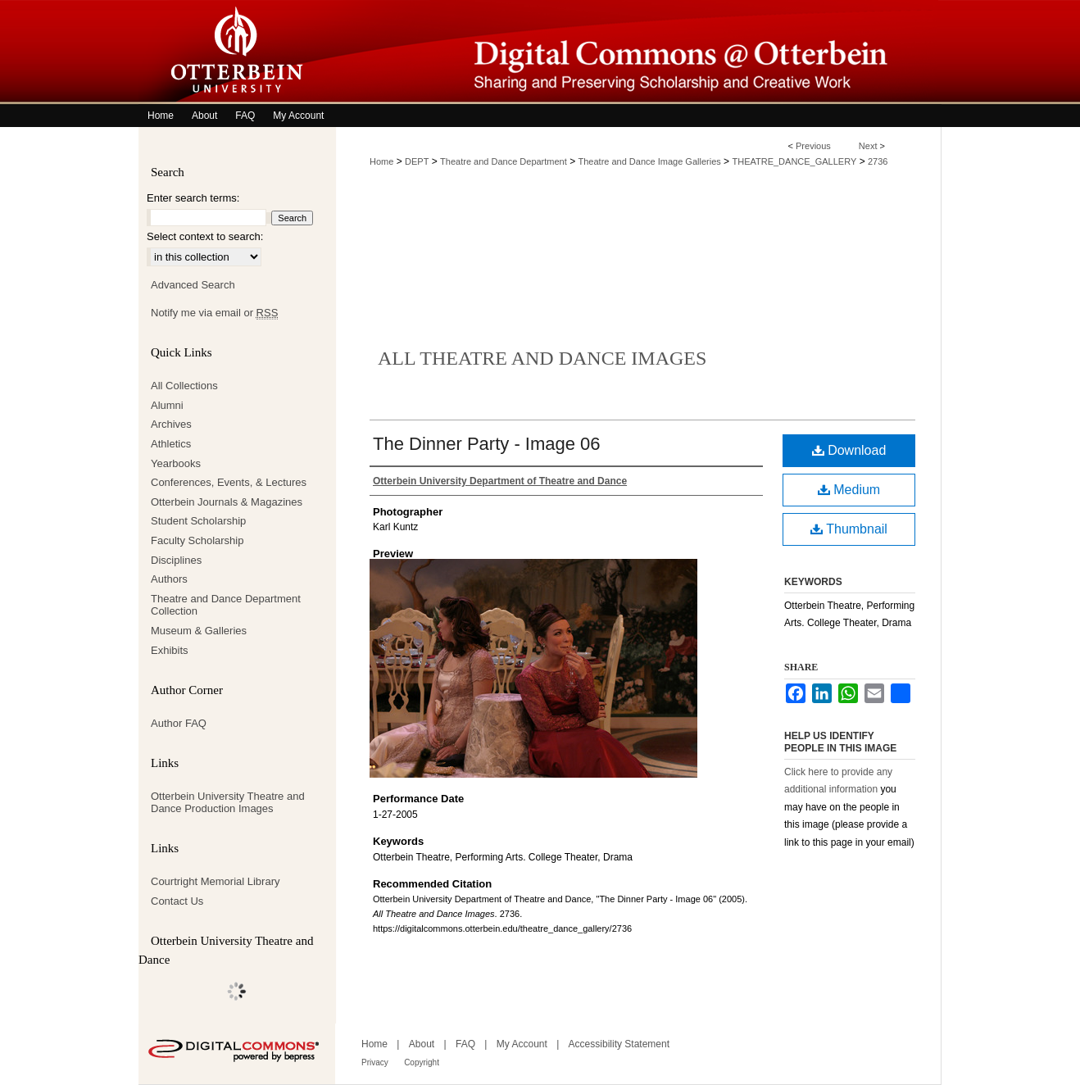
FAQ (465, 1044)
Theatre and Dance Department (503, 161)
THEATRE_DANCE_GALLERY (794, 161)
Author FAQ (178, 723)
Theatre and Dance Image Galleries (650, 161)
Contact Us (177, 901)
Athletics (171, 444)
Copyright (421, 1062)
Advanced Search (193, 285)
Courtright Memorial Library (215, 881)
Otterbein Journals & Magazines (226, 502)
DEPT (417, 161)
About (421, 1044)
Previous (813, 146)
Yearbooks (176, 463)
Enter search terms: (193, 198)
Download (849, 450)
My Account (522, 1044)
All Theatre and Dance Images (542, 358)
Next (868, 146)
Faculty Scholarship (197, 540)
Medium (849, 490)
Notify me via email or (214, 313)
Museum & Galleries (199, 630)
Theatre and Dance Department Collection (226, 605)
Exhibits (169, 650)
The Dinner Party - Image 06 (487, 444)
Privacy (374, 1062)
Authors (169, 579)
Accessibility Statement (619, 1044)
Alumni (167, 405)
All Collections (184, 385)
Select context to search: (205, 236)
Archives (171, 424)
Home (381, 161)
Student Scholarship (198, 521)
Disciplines (176, 560)
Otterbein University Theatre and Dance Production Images (228, 802)
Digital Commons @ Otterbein (638, 52)
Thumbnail (848, 529)
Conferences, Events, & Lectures (228, 482)
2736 (877, 161)
